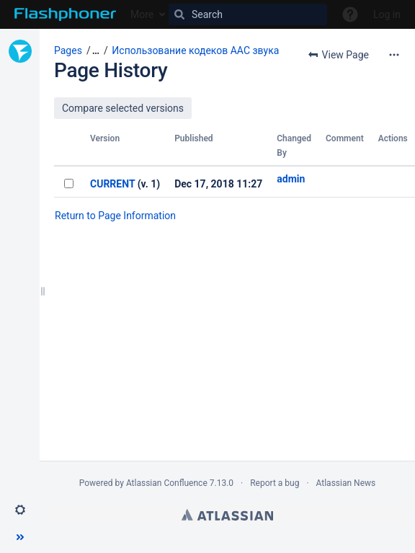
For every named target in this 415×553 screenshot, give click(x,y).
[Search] (248, 14)
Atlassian (227, 514)
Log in (387, 14)
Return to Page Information (115, 215)
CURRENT (112, 184)
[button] (20, 510)
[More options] (394, 55)
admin (291, 179)
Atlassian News (346, 483)
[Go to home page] (65, 14)
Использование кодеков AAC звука (195, 50)
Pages (68, 50)
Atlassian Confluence (167, 483)
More (141, 14)
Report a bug (274, 483)
